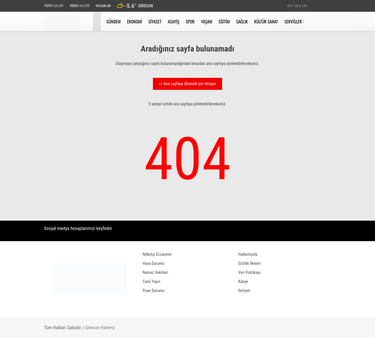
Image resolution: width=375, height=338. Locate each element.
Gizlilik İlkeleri (249, 263)
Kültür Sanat (266, 21)
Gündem (114, 21)
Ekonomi (134, 21)
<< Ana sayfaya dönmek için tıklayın (187, 83)
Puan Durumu (153, 290)
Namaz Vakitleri (155, 272)
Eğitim (224, 21)
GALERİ (53, 6)
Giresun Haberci (100, 327)
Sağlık (242, 21)
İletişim (244, 290)
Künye (243, 281)
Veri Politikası (249, 272)
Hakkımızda (247, 254)
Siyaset (155, 21)
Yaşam (206, 21)
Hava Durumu (153, 263)
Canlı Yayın (152, 281)
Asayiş (173, 21)
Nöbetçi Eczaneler (157, 254)
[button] (98, 21)
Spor (190, 21)
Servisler (293, 21)
